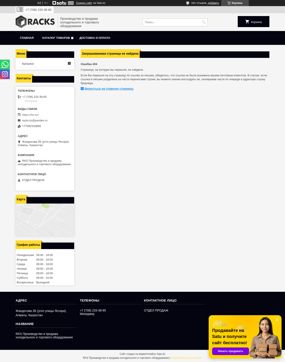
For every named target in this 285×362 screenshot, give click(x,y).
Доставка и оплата (94, 37)
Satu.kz (161, 353)
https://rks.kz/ (30, 114)
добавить (213, 3)
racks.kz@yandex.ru (35, 120)
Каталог (28, 63)
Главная (27, 37)
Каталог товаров (56, 37)
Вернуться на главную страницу (109, 88)
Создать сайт (84, 3)
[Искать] (204, 22)
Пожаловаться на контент (186, 357)
